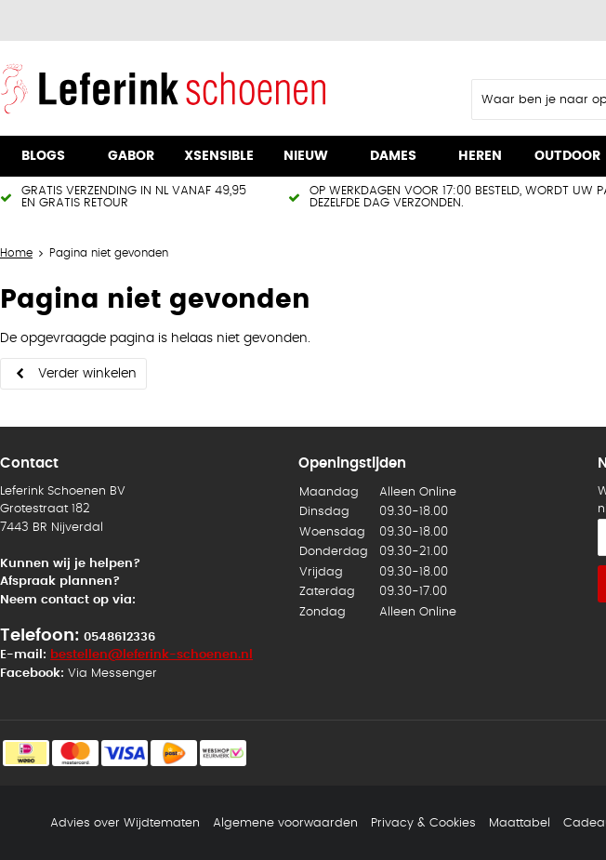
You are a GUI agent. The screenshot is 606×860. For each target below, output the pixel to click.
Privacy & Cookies (423, 823)
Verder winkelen (87, 373)
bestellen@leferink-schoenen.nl (151, 655)
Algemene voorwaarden (285, 823)
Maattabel (519, 823)
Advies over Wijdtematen (125, 823)
